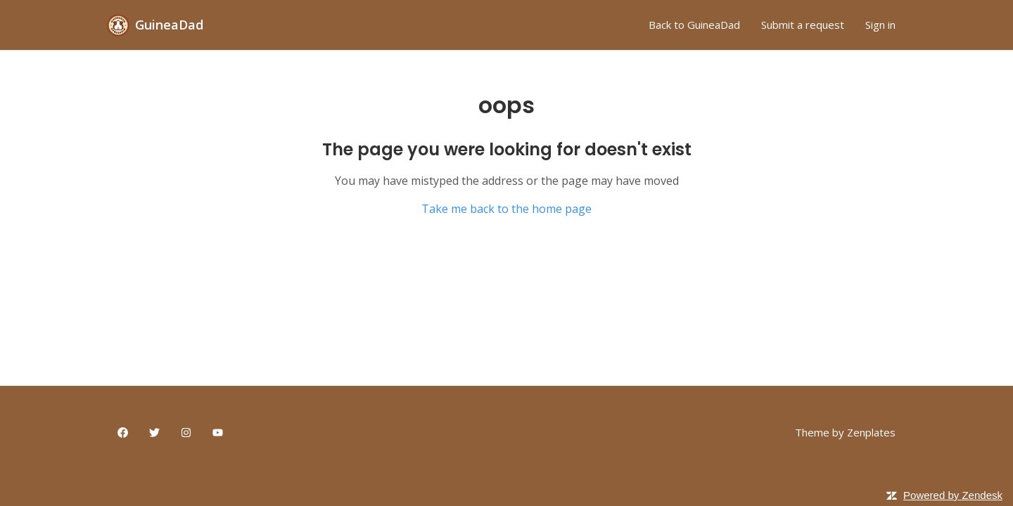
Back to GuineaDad (694, 25)
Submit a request (802, 25)
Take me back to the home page (506, 208)
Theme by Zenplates (845, 431)
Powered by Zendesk (952, 495)
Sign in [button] (880, 25)
